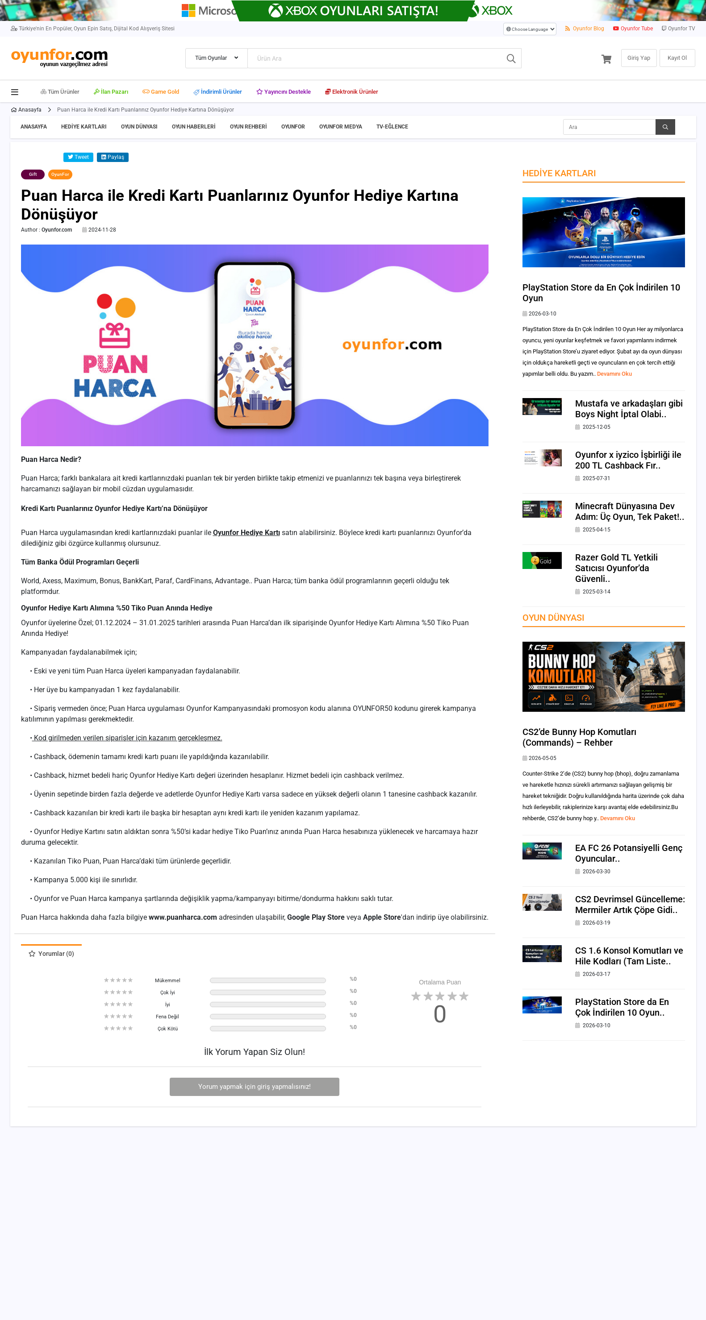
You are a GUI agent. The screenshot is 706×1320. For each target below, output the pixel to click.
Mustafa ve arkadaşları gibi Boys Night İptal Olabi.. (629, 408)
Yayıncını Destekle (283, 92)
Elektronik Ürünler (351, 92)
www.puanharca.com (183, 917)
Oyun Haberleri (194, 127)
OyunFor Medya (340, 127)
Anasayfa (26, 110)
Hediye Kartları (84, 127)
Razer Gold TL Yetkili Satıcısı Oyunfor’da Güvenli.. (616, 568)
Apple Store (382, 917)
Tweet (78, 157)
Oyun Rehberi (248, 127)
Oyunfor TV (678, 28)
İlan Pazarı (111, 92)
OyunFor (293, 127)
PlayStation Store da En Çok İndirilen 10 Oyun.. (622, 1007)
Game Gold (160, 92)
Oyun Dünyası (139, 127)
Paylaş (112, 157)
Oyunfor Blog (584, 28)
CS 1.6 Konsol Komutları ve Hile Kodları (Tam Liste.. (629, 956)
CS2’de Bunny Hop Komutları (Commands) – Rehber (579, 737)
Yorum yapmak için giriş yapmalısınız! (254, 1087)
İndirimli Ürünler (217, 92)
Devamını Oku (614, 373)
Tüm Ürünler (60, 92)
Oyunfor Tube (633, 28)
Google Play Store (316, 917)
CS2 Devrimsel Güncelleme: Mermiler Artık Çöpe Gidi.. (630, 904)
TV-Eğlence (392, 127)
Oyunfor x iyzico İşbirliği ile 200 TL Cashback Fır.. (628, 460)
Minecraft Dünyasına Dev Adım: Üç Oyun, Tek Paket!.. (630, 511)
